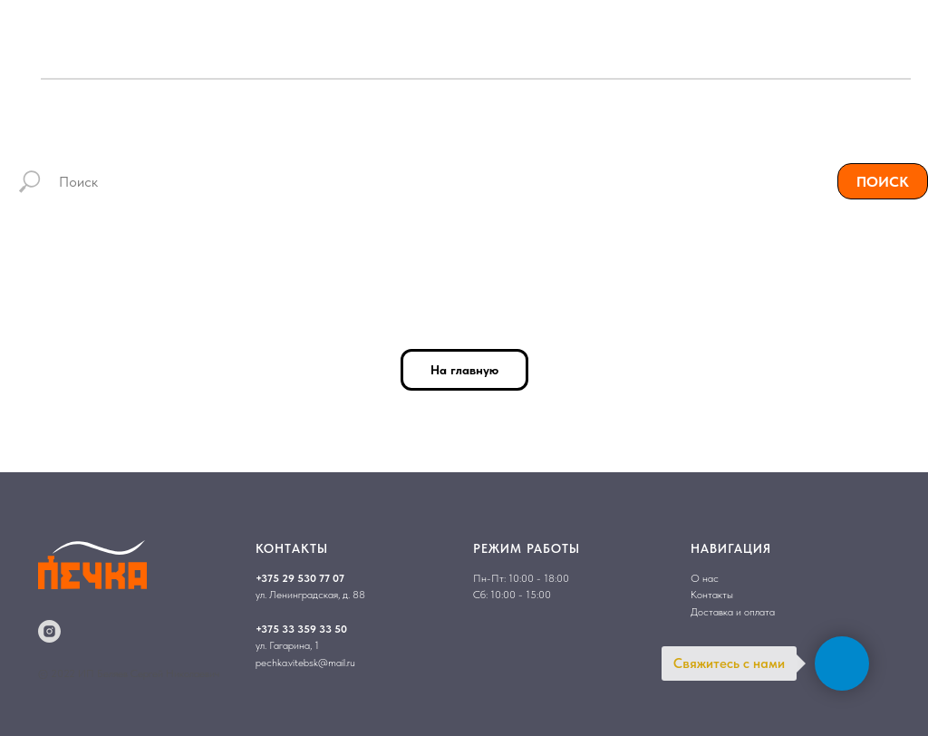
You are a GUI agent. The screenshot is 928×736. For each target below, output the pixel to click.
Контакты (712, 594)
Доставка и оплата (733, 611)
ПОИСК (882, 181)
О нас (705, 578)
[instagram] (49, 631)
